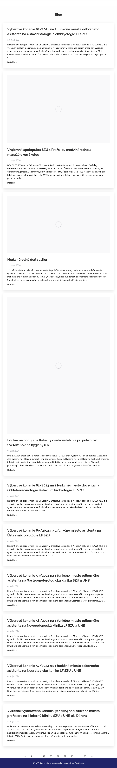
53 (72, 756)
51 (58, 756)
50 (51, 756)
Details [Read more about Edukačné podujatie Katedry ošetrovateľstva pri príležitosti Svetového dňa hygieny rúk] (11, 470)
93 (85, 756)
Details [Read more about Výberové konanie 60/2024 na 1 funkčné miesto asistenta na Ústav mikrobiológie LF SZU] (11, 560)
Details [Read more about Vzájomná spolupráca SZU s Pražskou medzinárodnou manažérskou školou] (11, 182)
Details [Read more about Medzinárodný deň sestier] (11, 284)
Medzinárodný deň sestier (27, 260)
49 (44, 756)
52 (65, 756)
